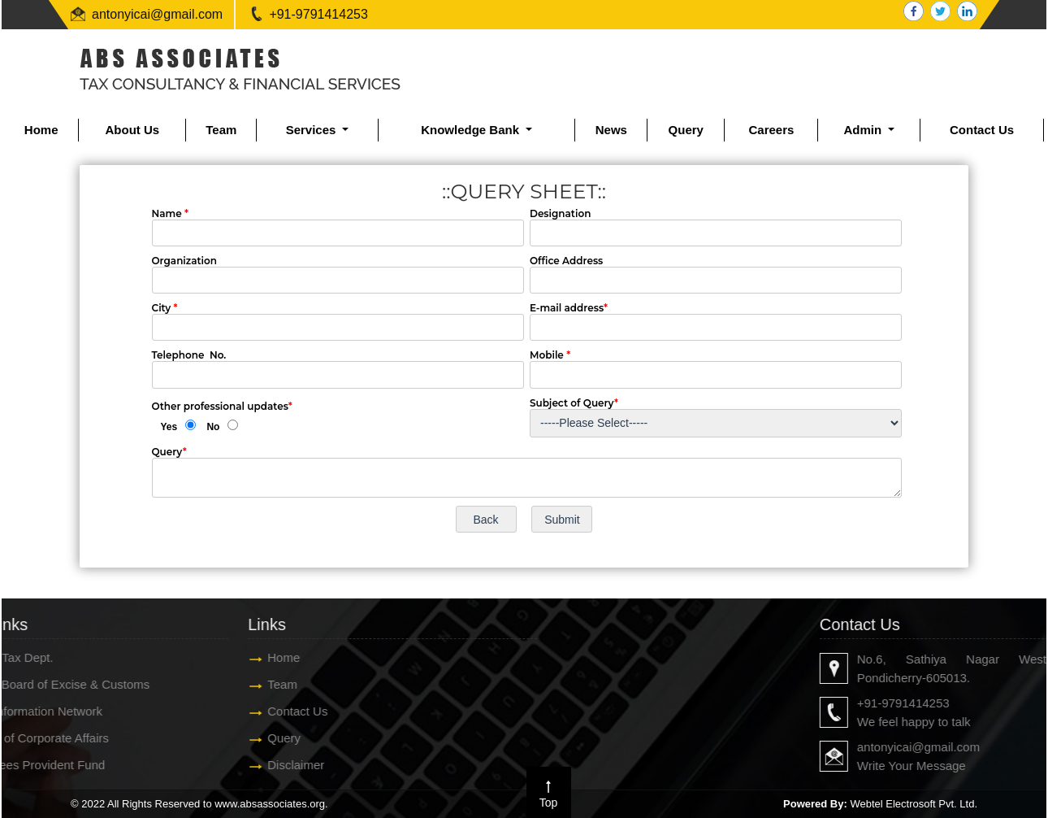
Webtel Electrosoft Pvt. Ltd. (913, 804)
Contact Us (982, 130)
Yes (169, 427)
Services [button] (313, 130)
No (212, 427)
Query (686, 130)
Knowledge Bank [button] (471, 130)
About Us (132, 130)
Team (221, 130)
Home (41, 130)
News (611, 130)
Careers (771, 130)
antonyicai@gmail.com (157, 14)
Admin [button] (864, 130)
